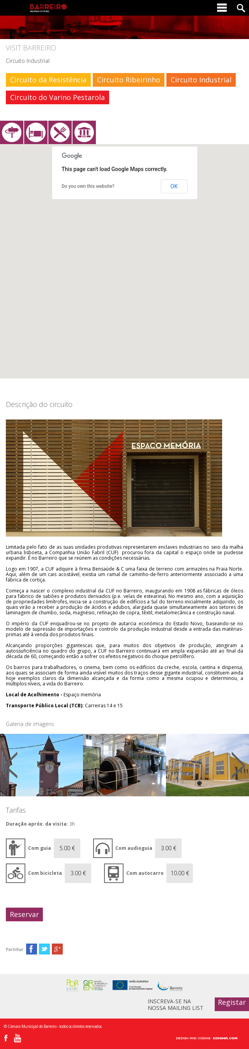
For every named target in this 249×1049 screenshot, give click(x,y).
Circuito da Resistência (48, 79)
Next (238, 765)
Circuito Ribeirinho (128, 79)
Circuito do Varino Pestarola (57, 97)
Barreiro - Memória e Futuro (48, 8)
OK (174, 186)
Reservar (24, 914)
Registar (232, 1002)
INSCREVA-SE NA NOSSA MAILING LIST (175, 1004)
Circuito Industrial (201, 79)
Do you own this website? (88, 186)
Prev (11, 765)
